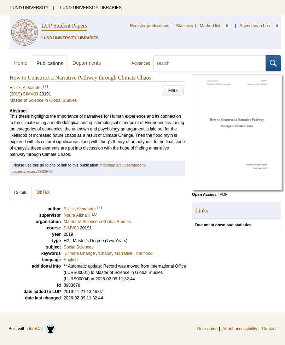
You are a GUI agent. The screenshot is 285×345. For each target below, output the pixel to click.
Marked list (215, 25)
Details (20, 192)
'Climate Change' (80, 253)
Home (20, 63)
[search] (209, 63)
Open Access (204, 194)
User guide (207, 328)
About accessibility (239, 328)
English (70, 259)
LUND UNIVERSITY (29, 7)
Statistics (184, 25)
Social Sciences (79, 247)
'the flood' (144, 253)
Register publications (149, 25)
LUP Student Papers (64, 26)
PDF (223, 194)
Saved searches (260, 25)
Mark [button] (173, 90)
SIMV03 (30, 94)
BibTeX (43, 192)
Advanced (141, 63)
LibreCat (41, 328)
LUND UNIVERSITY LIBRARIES (91, 7)
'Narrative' (123, 253)
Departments (86, 63)
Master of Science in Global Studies (43, 100)
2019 (16, 94)
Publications (49, 63)
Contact (269, 328)
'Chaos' (105, 253)
